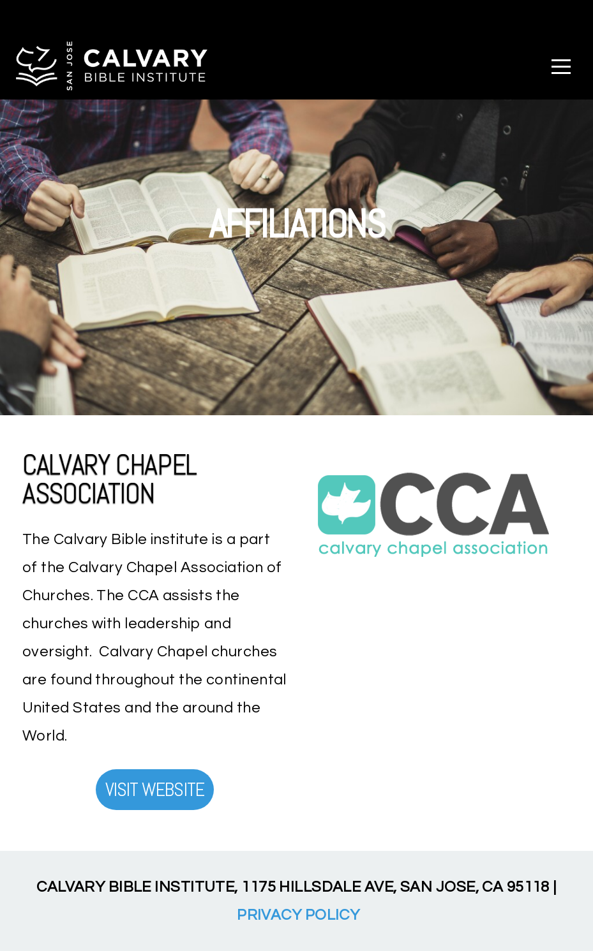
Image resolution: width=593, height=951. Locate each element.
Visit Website (154, 790)
